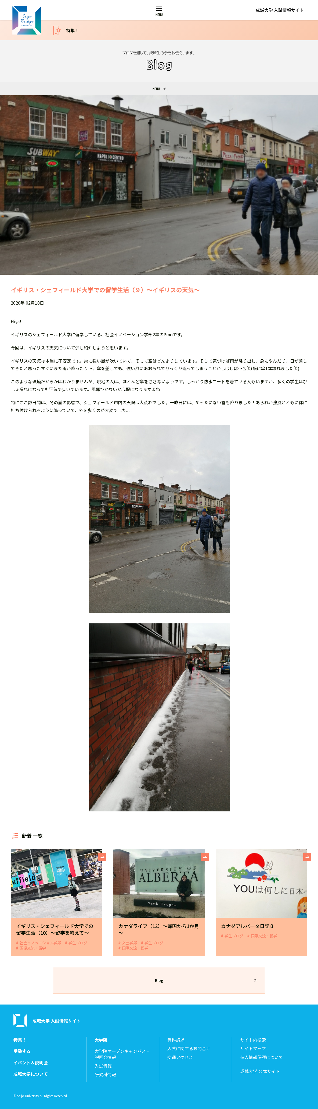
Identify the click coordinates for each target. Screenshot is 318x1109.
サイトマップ (253, 1048)
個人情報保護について (261, 1057)
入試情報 (103, 1066)
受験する (22, 1051)
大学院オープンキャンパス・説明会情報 (122, 1054)
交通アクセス (180, 1057)
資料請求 (176, 1040)
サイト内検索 (253, 1040)
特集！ (72, 30)
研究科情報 (105, 1074)
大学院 (101, 1040)
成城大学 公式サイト (260, 1071)
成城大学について (30, 1074)
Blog (159, 980)
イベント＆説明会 (30, 1063)
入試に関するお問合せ (188, 1048)
